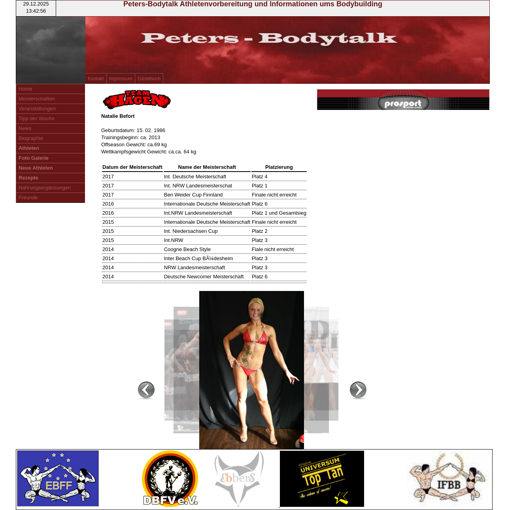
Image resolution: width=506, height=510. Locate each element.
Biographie (31, 138)
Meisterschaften (37, 99)
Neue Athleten (36, 168)
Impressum (120, 78)
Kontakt (96, 78)
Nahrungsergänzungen (45, 188)
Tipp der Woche (37, 118)
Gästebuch (149, 78)
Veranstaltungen (37, 108)
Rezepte (28, 178)
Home (25, 89)
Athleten (29, 148)
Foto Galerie (34, 158)
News (25, 128)
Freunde (28, 197)
